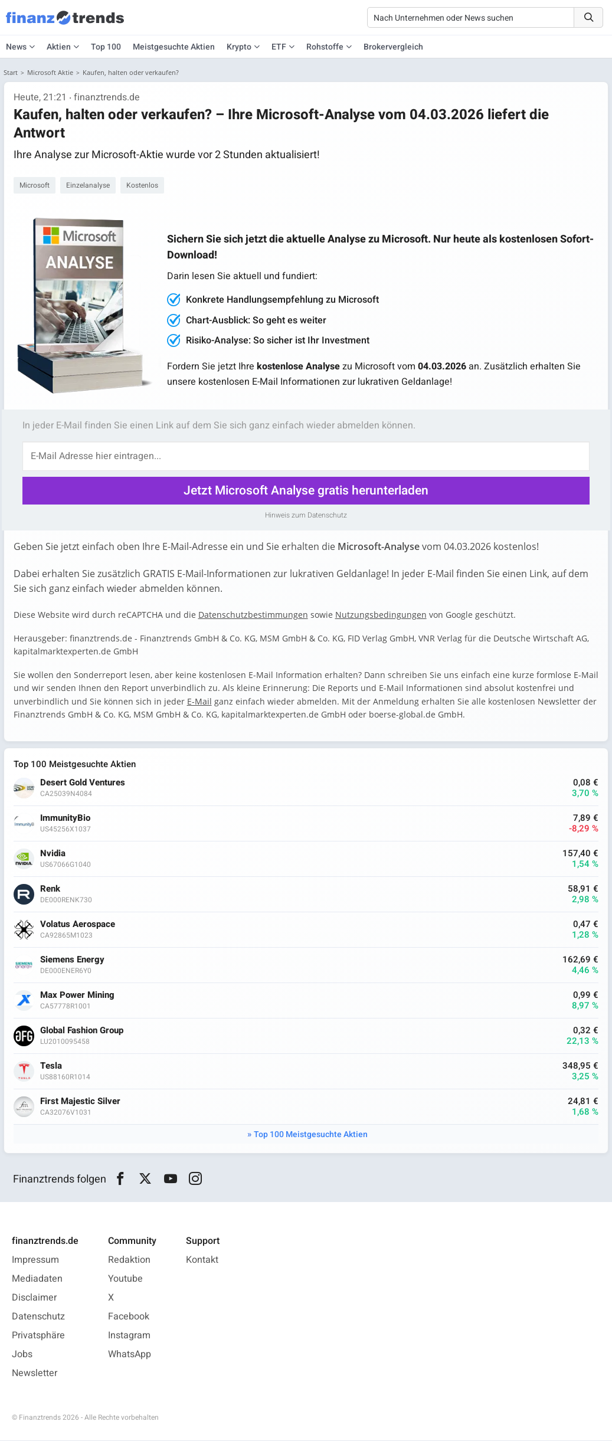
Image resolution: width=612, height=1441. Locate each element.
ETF (278, 47)
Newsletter (34, 1374)
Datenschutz (38, 1317)
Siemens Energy (72, 959)
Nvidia (53, 853)
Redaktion (129, 1260)
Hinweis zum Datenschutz (306, 515)
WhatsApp (129, 1355)
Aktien (59, 47)
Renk (50, 889)
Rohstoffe (324, 47)
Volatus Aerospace (77, 924)
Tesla (51, 1066)
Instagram (129, 1336)
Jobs (22, 1355)
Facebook (128, 1317)
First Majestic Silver (80, 1101)
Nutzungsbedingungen (381, 614)
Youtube (125, 1279)
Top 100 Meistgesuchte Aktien (311, 1134)
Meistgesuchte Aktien (174, 47)
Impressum (35, 1260)
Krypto (239, 47)
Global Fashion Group (81, 1030)
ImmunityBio (65, 818)
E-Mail (199, 701)
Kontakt (202, 1260)
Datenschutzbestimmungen (253, 614)
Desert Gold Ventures (82, 782)
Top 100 (106, 47)
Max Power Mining (77, 995)
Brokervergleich (393, 47)
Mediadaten (37, 1279)
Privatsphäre (38, 1336)
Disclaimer (34, 1298)
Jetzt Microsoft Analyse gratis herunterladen (306, 491)
